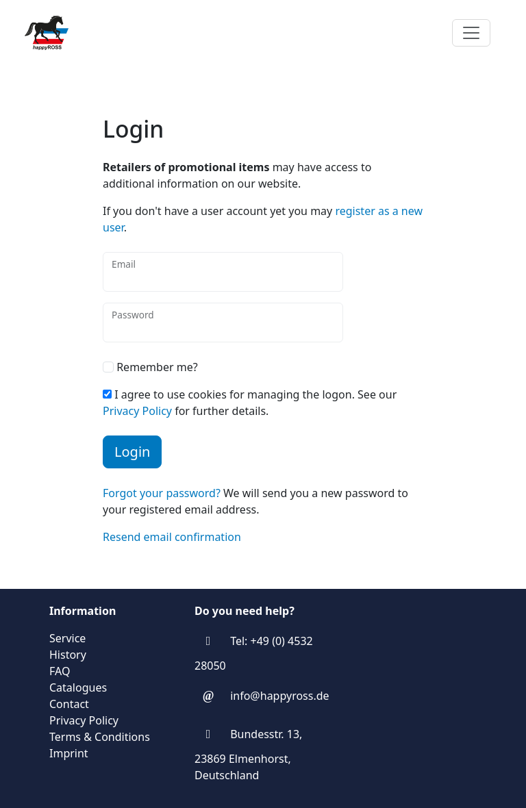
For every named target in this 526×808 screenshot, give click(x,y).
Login (132, 451)
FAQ (59, 671)
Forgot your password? (162, 493)
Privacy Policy (137, 410)
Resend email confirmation (172, 536)
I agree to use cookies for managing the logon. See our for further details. (250, 402)
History (67, 654)
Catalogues (78, 687)
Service (67, 638)
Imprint (68, 753)
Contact (69, 703)
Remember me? (150, 367)
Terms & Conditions (99, 736)
